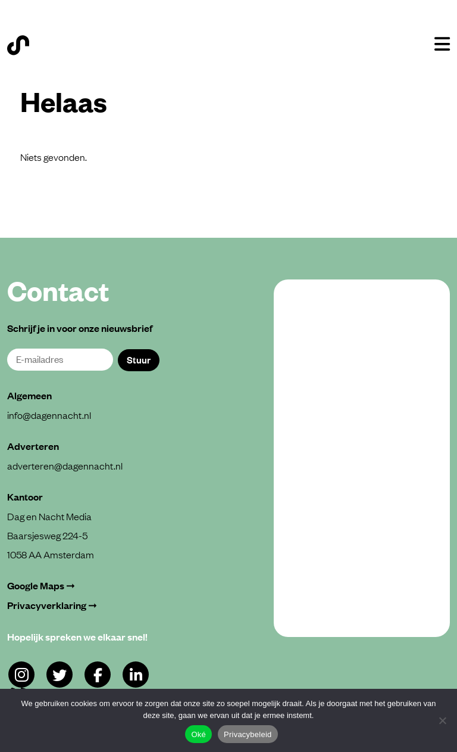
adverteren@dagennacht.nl (65, 465)
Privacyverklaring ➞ (52, 605)
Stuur (139, 359)
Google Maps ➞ (41, 585)
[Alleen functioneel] (442, 720)
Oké (198, 734)
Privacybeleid (248, 734)
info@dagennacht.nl (49, 414)
